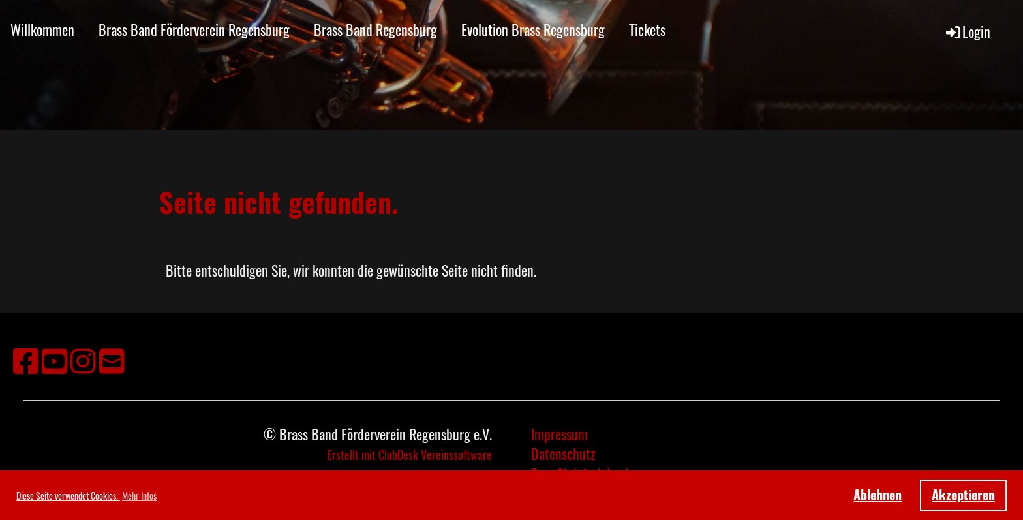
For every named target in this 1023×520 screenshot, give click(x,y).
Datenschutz (563, 453)
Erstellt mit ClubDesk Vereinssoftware (410, 454)
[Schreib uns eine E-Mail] (112, 359)
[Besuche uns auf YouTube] (54, 359)
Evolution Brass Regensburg (533, 29)
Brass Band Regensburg (375, 29)
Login (967, 31)
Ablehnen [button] (877, 494)
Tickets (647, 29)
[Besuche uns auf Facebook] (25, 359)
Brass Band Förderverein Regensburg (194, 29)
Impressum (559, 433)
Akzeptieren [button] (963, 494)
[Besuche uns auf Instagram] (83, 359)
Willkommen (42, 29)
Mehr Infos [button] (139, 495)
